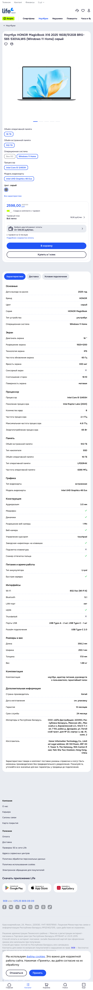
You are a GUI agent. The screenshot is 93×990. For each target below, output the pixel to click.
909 (73, 947)
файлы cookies (36, 956)
